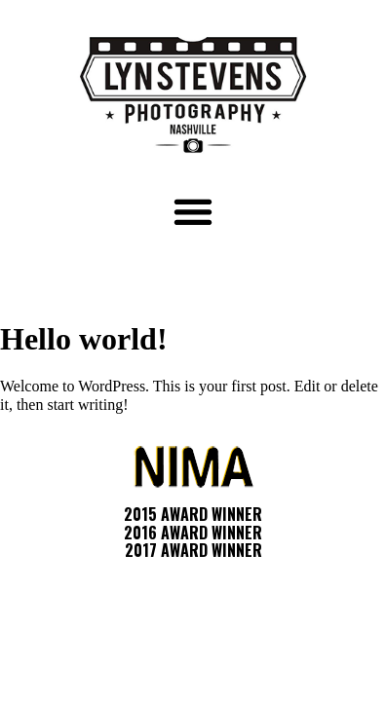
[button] (193, 211)
